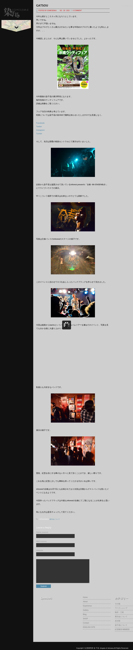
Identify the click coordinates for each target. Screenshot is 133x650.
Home (85, 602)
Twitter (39, 126)
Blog (84, 619)
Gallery (85, 614)
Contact (86, 627)
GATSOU (42, 5)
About (85, 606)
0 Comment (77, 10)
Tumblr (39, 133)
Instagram (40, 130)
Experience (87, 610)
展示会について (55, 519)
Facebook (40, 123)
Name (42, 532)
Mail (41, 541)
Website (39, 550)
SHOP (85, 623)
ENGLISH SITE (89, 632)
